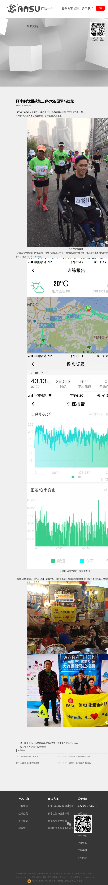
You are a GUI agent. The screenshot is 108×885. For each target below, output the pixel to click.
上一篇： (47, 743)
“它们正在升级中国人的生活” (27, 757)
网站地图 (60, 881)
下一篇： (31, 747)
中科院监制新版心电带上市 (79, 757)
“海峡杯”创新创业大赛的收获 (80, 763)
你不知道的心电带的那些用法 (27, 763)
